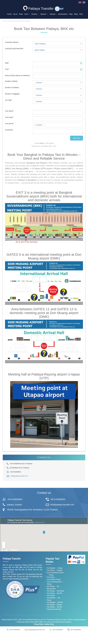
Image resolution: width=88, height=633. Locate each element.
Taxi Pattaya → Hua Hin (54, 606)
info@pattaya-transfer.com (19, 475)
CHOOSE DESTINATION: (14, 48)
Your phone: (9, 123)
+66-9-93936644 (14, 499)
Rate (21, 14)
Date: (7, 62)
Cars (27, 14)
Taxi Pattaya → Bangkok (54, 570)
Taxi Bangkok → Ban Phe (55, 602)
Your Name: (9, 110)
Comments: (9, 129)
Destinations (63, 14)
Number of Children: (12, 87)
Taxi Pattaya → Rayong (54, 604)
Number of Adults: (11, 81)
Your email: (9, 117)
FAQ (81, 14)
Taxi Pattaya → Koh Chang (55, 590)
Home (9, 14)
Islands (53, 14)
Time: (7, 69)
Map (71, 14)
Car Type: (8, 100)
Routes (35, 14)
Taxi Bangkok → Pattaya (54, 568)
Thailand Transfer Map (54, 609)
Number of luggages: (12, 93)
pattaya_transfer (14, 504)
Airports (44, 14)
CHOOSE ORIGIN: (12, 42)
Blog (76, 14)
